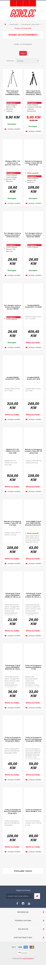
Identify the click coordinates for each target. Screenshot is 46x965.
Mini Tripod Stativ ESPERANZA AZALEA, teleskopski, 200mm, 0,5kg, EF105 (33, 93)
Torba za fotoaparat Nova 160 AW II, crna (33, 810)
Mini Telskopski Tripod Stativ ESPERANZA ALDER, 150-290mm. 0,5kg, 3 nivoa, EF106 (12, 93)
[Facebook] (17, 903)
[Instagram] (23, 903)
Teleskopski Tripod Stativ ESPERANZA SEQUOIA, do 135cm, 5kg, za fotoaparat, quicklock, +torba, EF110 (12, 667)
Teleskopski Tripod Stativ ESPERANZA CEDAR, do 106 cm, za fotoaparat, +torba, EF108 (12, 595)
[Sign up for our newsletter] (19, 896)
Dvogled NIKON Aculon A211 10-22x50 (33, 306)
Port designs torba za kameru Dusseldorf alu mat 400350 (12, 307)
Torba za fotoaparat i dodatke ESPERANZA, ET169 (33, 667)
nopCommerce (28, 958)
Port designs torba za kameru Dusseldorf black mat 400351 (33, 235)
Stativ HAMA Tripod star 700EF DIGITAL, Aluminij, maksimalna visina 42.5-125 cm (33, 523)
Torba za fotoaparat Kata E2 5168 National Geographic (12, 811)
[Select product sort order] (27, 61)
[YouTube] (29, 903)
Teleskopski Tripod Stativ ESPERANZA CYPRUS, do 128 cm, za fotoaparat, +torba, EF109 (33, 595)
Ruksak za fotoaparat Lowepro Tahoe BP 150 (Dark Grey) (33, 163)
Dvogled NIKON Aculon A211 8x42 (33, 378)
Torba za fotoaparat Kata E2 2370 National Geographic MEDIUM (33, 739)
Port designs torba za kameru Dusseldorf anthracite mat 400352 (12, 235)
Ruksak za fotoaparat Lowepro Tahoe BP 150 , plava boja (33, 451)
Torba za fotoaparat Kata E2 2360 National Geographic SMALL (12, 739)
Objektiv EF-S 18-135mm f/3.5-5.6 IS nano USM (13, 451)
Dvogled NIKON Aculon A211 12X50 (13, 378)
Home (5, 24)
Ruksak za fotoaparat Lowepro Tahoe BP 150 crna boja (12, 523)
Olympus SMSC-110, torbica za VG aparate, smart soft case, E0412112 (12, 163)
